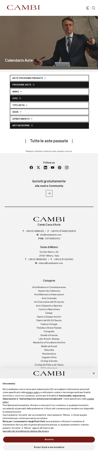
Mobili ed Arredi (49, 346)
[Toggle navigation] (88, 8)
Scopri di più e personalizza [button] (49, 447)
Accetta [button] (49, 439)
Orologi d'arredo (49, 361)
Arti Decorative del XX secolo (49, 302)
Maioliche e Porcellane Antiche (49, 342)
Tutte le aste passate (49, 141)
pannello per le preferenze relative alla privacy (26, 431)
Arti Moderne (22, 125)
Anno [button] (15, 92)
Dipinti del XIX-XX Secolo (49, 320)
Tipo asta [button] (18, 105)
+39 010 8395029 (35, 231)
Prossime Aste (23, 85)
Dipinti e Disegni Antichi (49, 317)
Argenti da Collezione (49, 291)
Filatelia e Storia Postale (49, 328)
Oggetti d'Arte (49, 357)
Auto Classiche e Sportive (49, 306)
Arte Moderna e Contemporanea (49, 287)
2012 (16, 98)
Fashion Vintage (49, 324)
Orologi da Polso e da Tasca (49, 365)
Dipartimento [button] (21, 119)
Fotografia (49, 331)
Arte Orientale (49, 298)
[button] (93, 373)
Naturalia (49, 350)
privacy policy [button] (33, 392)
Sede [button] (15, 112)
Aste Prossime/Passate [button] (27, 78)
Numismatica (49, 354)
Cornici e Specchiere (49, 309)
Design (49, 313)
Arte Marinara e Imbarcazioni (49, 294)
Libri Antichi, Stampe (49, 339)
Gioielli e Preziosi (49, 335)
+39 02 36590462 (37, 259)
